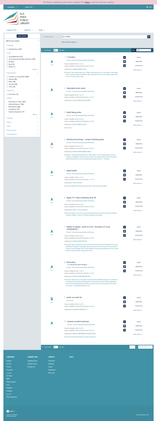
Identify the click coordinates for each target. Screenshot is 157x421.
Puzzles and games (15, 112)
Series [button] (8, 126)
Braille (11, 67)
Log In (150, 7)
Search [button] (28, 30)
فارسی (8, 373)
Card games (12, 109)
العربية (8, 394)
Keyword (51, 361)
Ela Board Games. (14, 104)
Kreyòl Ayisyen (11, 397)
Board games (13, 107)
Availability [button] (10, 45)
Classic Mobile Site (142, 415)
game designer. (78, 264)
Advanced (51, 370)
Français (9, 391)
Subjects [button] (9, 98)
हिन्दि (8, 379)
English (9, 361)
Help (71, 357)
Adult (11, 82)
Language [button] (10, 118)
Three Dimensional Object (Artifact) (20, 59)
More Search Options (69, 42)
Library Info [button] (12, 30)
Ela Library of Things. (15, 102)
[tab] (22, 40)
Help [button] (41, 30)
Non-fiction (12, 94)
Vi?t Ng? (9, 376)
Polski (8, 367)
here (87, 2)
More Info (132, 61)
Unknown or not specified (17, 77)
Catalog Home (32, 361)
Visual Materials (14, 56)
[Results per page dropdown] (56, 50)
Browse (51, 364)
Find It (132, 57)
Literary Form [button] (10, 90)
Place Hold (133, 65)
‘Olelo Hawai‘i (11, 382)
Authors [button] (9, 122)
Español (9, 388)
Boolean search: (49, 36)
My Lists (51, 373)
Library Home (32, 364)
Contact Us (31, 367)
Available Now (13, 49)
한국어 (8, 364)
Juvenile (11, 84)
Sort (133, 50)
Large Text (28, 7)
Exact (50, 367)
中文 (8, 385)
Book (10, 64)
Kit (10, 62)
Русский (9, 370)
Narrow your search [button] (12, 41)
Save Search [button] (22, 36)
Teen (10, 87)
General (11, 79)
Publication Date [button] (11, 130)
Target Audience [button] (11, 73)
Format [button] (9, 53)
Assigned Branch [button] (12, 134)
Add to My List (137, 70)
